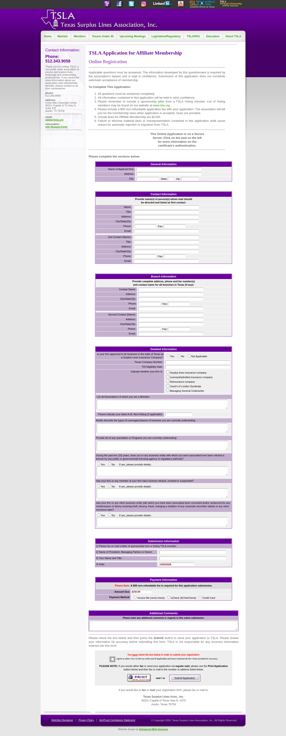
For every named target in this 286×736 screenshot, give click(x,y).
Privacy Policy (86, 720)
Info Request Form (56, 126)
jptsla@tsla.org (54, 119)
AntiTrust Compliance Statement (117, 720)
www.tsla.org (161, 105)
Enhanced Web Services (153, 729)
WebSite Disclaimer (62, 720)
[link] (109, 140)
